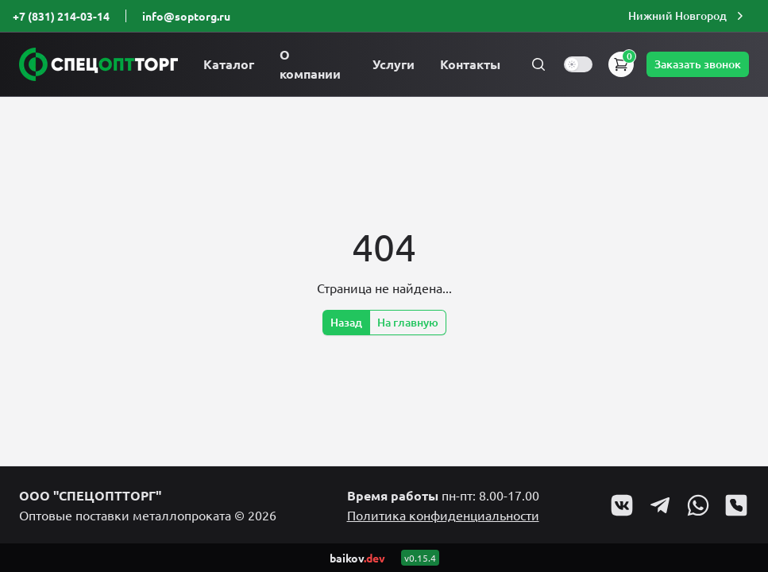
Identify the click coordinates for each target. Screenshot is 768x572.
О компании (310, 64)
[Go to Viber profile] (736, 505)
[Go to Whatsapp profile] (698, 505)
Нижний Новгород (687, 16)
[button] (687, 16)
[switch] (578, 64)
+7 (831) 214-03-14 (61, 16)
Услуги (393, 64)
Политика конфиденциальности (443, 515)
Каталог (228, 64)
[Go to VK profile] (622, 505)
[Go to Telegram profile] (660, 505)
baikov (357, 558)
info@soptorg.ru (186, 16)
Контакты (470, 64)
